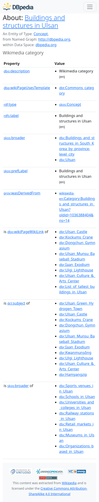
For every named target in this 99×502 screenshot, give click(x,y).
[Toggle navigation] (89, 6)
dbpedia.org (46, 44)
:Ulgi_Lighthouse (76, 270)
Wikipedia (69, 483)
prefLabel (16, 170)
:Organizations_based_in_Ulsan (76, 449)
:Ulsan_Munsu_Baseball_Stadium (77, 256)
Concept (40, 33)
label (11, 115)
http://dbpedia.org (54, 39)
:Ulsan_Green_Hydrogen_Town (76, 306)
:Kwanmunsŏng (75, 352)
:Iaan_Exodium (74, 264)
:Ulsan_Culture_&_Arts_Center (77, 278)
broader (14, 137)
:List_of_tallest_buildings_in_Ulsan (77, 289)
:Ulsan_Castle (73, 231)
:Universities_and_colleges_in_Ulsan (76, 405)
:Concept (70, 104)
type (10, 104)
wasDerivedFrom (22, 193)
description (17, 71)
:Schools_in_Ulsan (77, 396)
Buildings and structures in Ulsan (34, 21)
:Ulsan (67, 159)
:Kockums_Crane (76, 237)
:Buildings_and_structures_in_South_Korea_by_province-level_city (77, 146)
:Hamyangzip (73, 374)
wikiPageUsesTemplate (27, 87)
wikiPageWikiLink (25, 231)
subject (16, 303)
